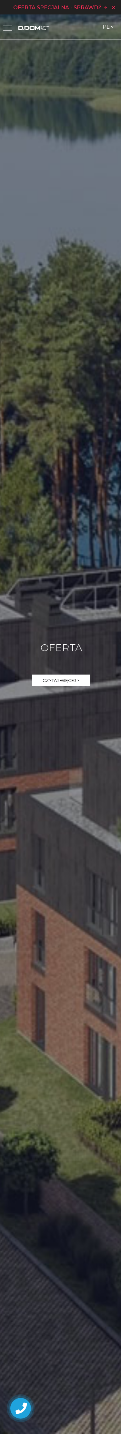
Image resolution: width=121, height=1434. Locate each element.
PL (106, 27)
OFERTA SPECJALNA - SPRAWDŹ (60, 7)
